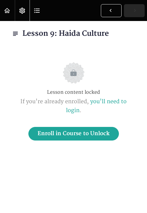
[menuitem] (22, 10)
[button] (7, 10)
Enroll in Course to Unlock (74, 133)
